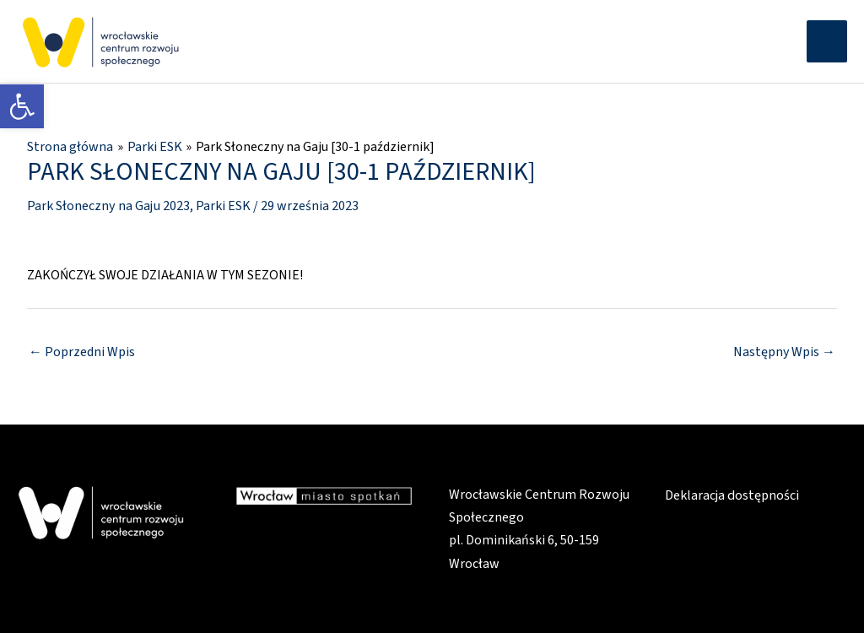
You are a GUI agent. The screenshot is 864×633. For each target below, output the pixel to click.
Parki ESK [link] (222, 204)
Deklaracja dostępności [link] (732, 493)
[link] (22, 106)
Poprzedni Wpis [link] (82, 350)
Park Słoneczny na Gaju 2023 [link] (108, 204)
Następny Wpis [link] (784, 350)
